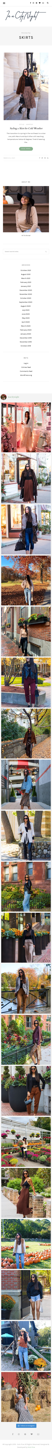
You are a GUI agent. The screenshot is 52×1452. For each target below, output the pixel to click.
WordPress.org (26, 375)
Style (21, 124)
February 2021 (25, 282)
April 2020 (26, 322)
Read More (26, 148)
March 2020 (26, 326)
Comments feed (26, 371)
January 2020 (25, 334)
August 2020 (26, 306)
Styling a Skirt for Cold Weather (26, 128)
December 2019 (26, 338)
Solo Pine (31, 1447)
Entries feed (26, 367)
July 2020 (25, 310)
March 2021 (25, 278)
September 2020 (25, 302)
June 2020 (26, 314)
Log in (26, 363)
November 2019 (26, 342)
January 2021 (26, 286)
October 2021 (26, 270)
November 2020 (26, 294)
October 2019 (26, 346)
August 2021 (25, 274)
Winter (29, 124)
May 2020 (26, 318)
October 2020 (25, 298)
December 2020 (26, 290)
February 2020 (26, 330)
